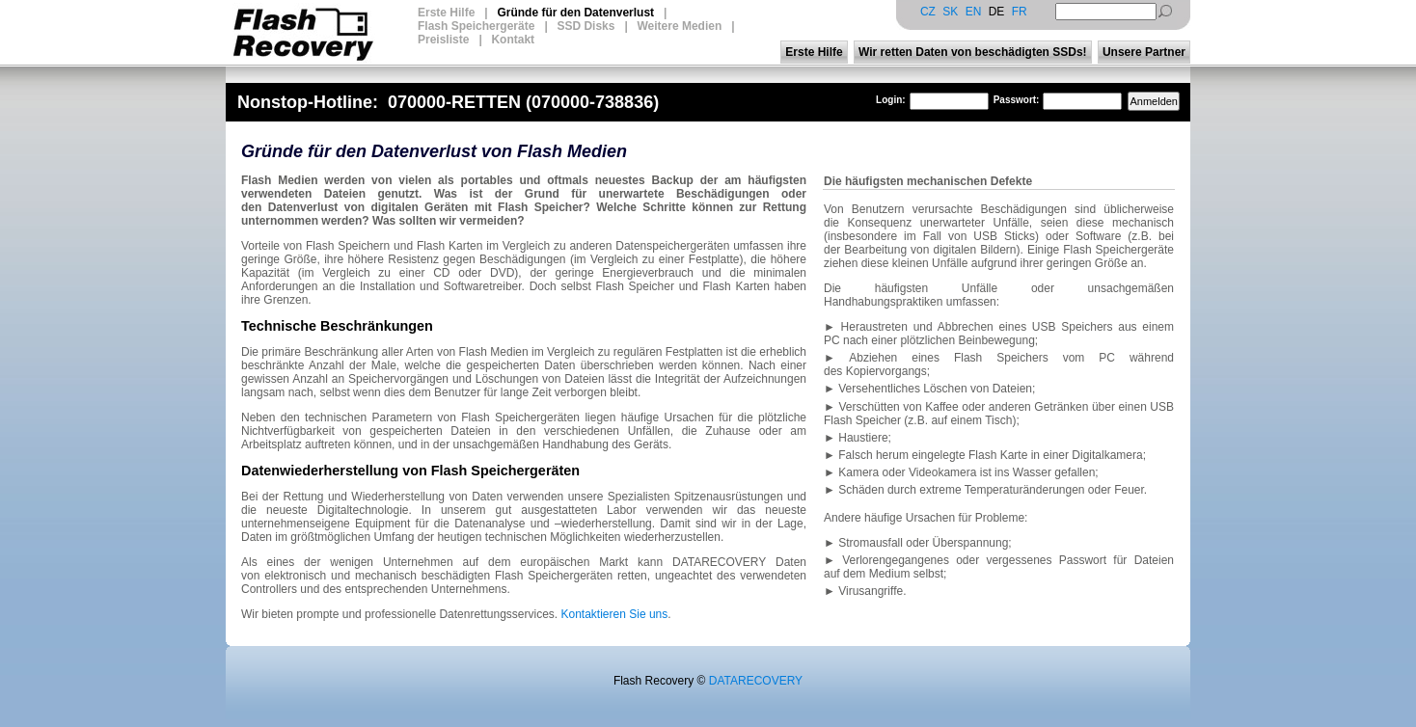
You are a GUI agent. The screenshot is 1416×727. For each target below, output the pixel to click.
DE (997, 11)
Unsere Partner (1144, 52)
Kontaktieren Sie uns (614, 614)
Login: (891, 99)
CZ (928, 11)
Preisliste (443, 39)
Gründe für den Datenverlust (575, 12)
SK (950, 11)
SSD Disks (585, 26)
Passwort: (1017, 99)
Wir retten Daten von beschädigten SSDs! (972, 52)
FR (1019, 11)
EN (974, 11)
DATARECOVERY (756, 680)
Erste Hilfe (446, 12)
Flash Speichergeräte (476, 26)
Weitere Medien (679, 26)
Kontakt (512, 39)
